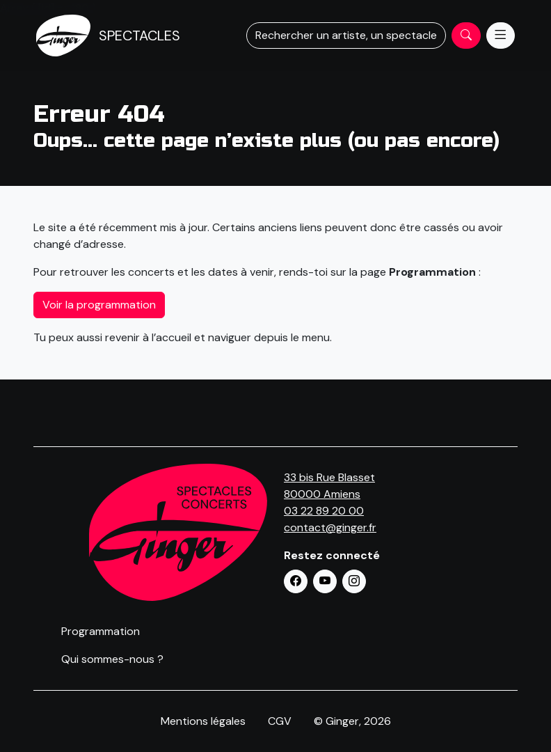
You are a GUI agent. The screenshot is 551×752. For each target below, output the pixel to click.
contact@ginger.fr (330, 527)
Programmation (100, 631)
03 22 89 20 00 (324, 510)
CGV (280, 721)
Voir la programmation (99, 304)
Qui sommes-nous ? (112, 659)
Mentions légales (203, 721)
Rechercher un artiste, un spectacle (346, 35)
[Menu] (500, 35)
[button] (296, 581)
